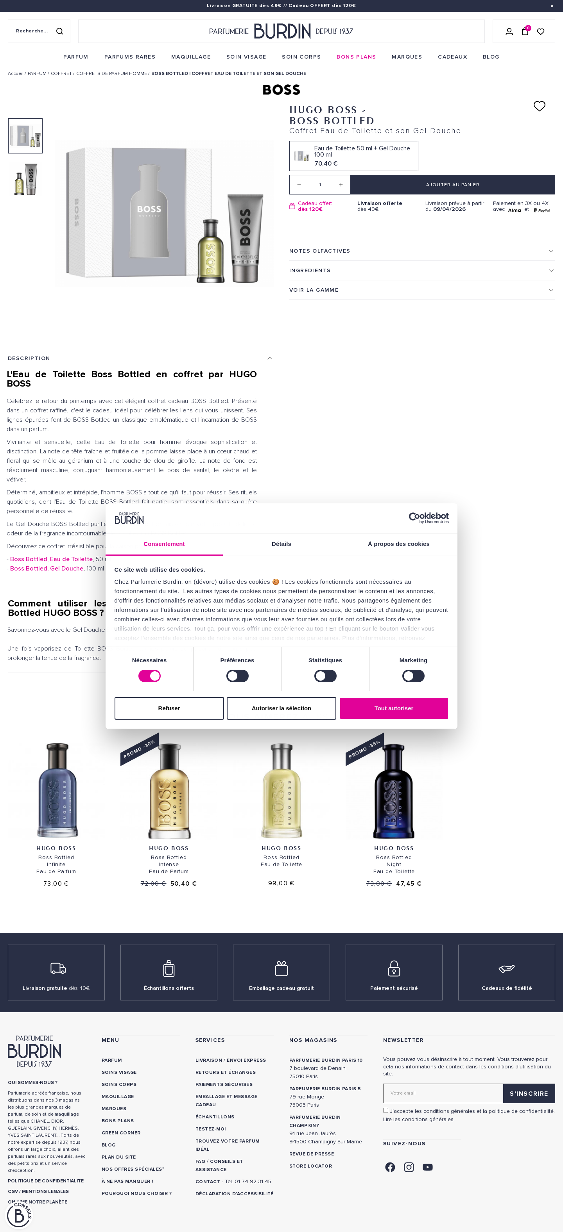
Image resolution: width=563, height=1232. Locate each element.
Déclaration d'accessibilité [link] (234, 1194)
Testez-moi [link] (210, 1129)
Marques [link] (114, 1109)
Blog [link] (109, 1145)
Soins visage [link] (119, 1072)
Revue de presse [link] (311, 1154)
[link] (76, 57)
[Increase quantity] (341, 185)
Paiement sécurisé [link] (394, 988)
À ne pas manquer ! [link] (127, 1181)
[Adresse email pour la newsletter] (469, 1093)
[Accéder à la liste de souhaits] (540, 31)
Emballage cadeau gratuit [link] (281, 988)
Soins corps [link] (119, 1085)
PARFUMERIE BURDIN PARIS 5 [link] (325, 1089)
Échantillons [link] (215, 1117)
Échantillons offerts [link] (169, 988)
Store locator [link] (310, 1166)
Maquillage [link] (118, 1097)
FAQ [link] (200, 1161)
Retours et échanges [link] (225, 1072)
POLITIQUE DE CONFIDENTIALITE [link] (46, 1181)
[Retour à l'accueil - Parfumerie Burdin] (281, 31)
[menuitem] (76, 57)
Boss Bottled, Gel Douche (46, 568)
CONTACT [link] (207, 1182)
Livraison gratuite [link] (56, 988)
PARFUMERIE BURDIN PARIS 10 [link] (325, 1060)
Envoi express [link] (246, 1060)
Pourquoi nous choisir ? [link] (137, 1193)
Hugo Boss (56, 848)
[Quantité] (320, 184)
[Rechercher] (59, 31)
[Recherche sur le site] (39, 31)
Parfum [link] (112, 1060)
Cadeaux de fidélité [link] (507, 988)
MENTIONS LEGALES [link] (45, 1192)
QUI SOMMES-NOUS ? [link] (32, 1083)
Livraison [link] (208, 1060)
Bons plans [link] (118, 1121)
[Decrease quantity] (299, 185)
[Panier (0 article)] (525, 31)
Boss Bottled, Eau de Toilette (51, 559)
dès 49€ (388, 206)
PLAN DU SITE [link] (119, 1157)
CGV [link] (13, 1192)
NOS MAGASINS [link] (313, 1040)
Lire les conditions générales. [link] (419, 1119)
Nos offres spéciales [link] (132, 1169)
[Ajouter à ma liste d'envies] (539, 106)
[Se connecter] (509, 31)
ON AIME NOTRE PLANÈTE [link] (37, 1202)
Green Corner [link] (121, 1133)
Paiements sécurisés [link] (224, 1085)
